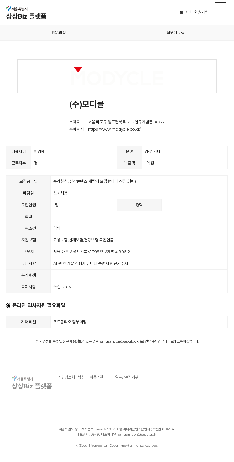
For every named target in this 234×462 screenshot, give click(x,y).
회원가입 (201, 12)
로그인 (185, 12)
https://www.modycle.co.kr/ (114, 129)
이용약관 (96, 377)
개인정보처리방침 (71, 377)
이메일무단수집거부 (123, 377)
